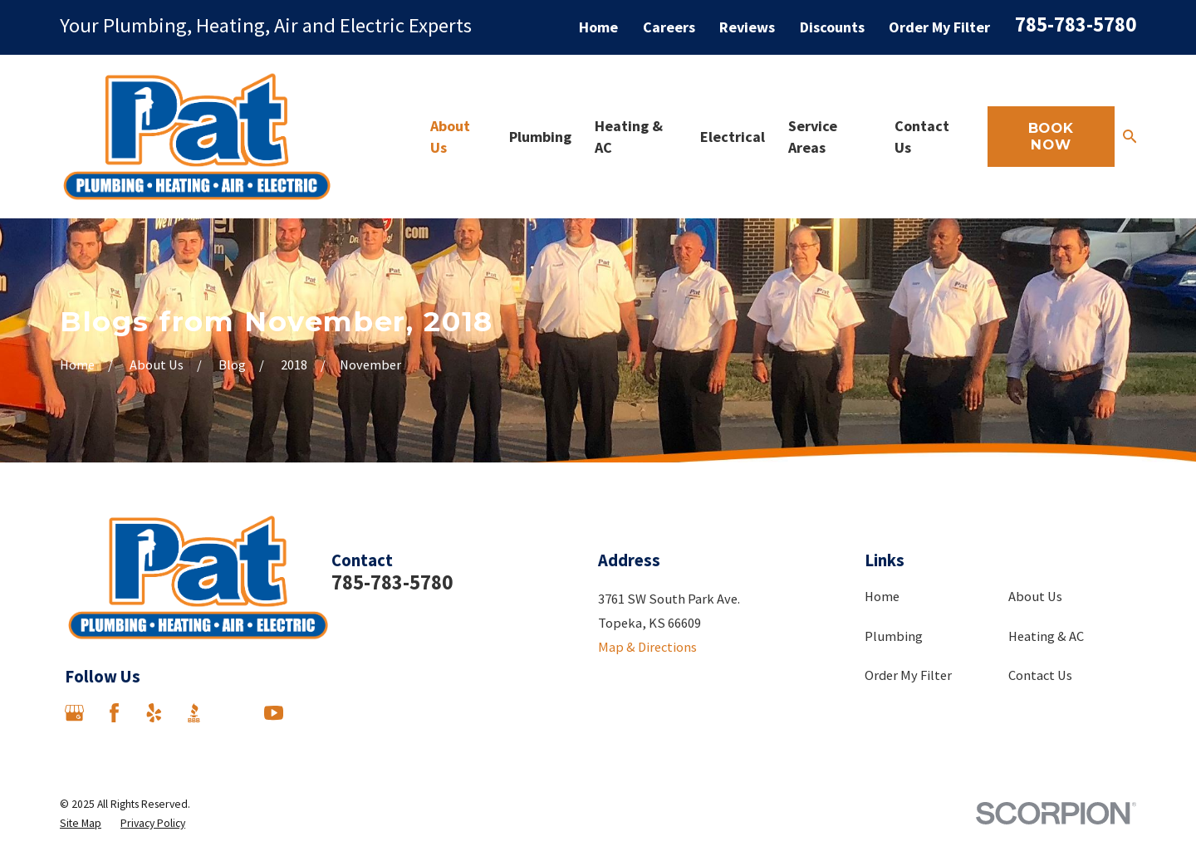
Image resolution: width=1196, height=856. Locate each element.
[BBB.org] (193, 712)
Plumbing (894, 636)
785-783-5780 (1075, 24)
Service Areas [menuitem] (812, 136)
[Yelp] (154, 712)
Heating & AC (1046, 636)
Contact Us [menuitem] (922, 136)
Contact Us (1040, 675)
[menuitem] (80, 823)
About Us (1035, 596)
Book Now (1051, 136)
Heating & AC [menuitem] (629, 136)
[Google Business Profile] (74, 712)
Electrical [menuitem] (732, 136)
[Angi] (233, 712)
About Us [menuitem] (450, 136)
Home (598, 27)
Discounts (832, 27)
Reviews (747, 27)
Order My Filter (939, 27)
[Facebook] (114, 712)
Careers (669, 27)
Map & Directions (647, 646)
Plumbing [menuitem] (540, 136)
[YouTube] (273, 712)
